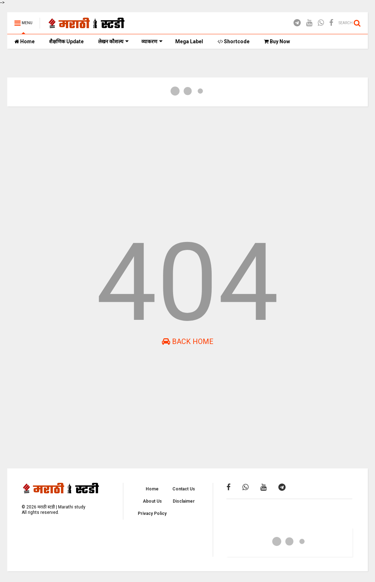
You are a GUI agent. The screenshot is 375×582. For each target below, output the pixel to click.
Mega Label (189, 41)
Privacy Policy (152, 513)
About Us (152, 501)
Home (24, 41)
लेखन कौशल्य (113, 41)
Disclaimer (184, 501)
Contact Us (183, 488)
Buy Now (277, 41)
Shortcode (233, 41)
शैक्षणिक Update (66, 41)
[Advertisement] (187, 167)
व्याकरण (152, 41)
